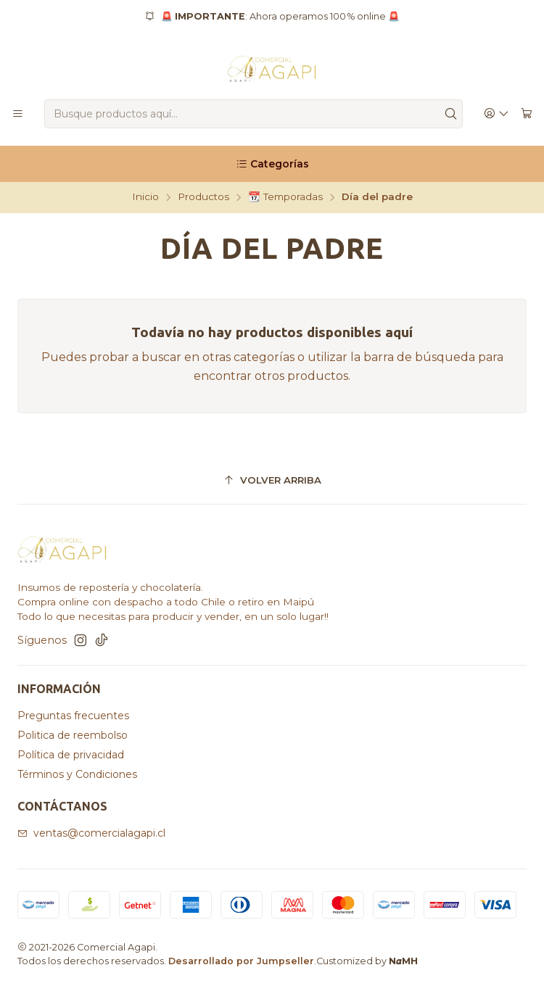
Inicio (145, 197)
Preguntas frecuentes (73, 715)
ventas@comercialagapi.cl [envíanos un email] (91, 833)
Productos (203, 197)
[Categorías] (272, 164)
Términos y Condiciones (77, 774)
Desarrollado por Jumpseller (241, 961)
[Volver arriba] (272, 481)
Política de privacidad (70, 754)
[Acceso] (496, 114)
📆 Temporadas (285, 197)
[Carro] (526, 114)
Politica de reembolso (72, 735)
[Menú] (18, 114)
